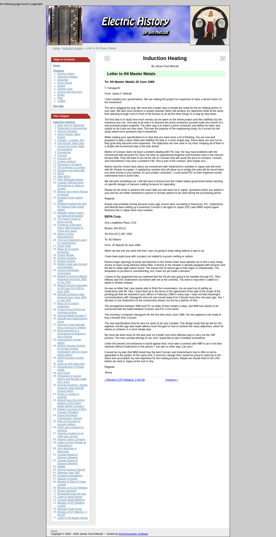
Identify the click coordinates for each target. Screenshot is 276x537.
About (54, 530)
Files (60, 98)
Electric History (66, 73)
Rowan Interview (67, 490)
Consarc (62, 155)
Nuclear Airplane (66, 258)
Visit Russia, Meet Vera (70, 143)
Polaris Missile (65, 255)
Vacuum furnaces (67, 131)
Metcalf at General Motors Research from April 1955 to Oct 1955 (72, 279)
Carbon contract (66, 161)
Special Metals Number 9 (71, 315)
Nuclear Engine (66, 261)
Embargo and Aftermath (71, 170)
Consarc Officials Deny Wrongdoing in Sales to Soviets (70, 185)
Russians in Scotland (69, 164)
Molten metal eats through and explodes (72, 266)
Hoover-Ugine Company (71, 439)
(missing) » (171, 379)
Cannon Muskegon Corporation (68, 272)
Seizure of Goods (67, 478)
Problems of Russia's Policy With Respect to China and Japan (70, 227)
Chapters (58, 70)
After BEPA (63, 176)
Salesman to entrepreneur (72, 128)
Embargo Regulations (69, 475)
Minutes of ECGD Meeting (72, 487)
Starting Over (65, 88)
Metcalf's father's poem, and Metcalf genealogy (71, 214)
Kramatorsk (64, 152)
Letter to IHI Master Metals (72, 518)
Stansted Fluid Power (69, 508)
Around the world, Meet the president (70, 148)
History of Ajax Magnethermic (65, 235)
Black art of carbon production (68, 251)
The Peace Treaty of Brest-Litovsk (69, 220)
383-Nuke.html (76, 363)
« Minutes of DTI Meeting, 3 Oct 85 (125, 379)
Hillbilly (61, 466)
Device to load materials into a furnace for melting (71, 326)
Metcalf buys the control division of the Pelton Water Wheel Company (71, 403)
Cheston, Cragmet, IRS (70, 140)
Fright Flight (64, 246)
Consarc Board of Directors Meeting (67, 456)
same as (62, 363)
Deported (62, 79)
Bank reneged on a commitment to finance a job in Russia (71, 333)
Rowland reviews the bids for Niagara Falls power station (72, 206)
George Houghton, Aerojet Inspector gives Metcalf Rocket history (72, 388)
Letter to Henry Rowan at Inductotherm (71, 444)
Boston (61, 85)
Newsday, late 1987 (68, 472)
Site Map (58, 106)
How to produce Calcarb (71, 469)
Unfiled (61, 101)
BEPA (60, 173)
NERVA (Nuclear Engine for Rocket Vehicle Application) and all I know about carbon (72, 350)
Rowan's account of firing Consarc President (71, 411)
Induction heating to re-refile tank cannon (70, 435)
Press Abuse (64, 82)
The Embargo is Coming (71, 167)
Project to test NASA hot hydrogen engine (71, 311)
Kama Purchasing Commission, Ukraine (69, 417)
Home (56, 48)
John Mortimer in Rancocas (67, 450)
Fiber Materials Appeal (70, 179)
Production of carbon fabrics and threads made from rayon (71, 379)
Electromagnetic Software (133, 533)
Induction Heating (73, 48)
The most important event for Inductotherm (72, 241)
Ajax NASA (63, 372)
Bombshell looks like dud (71, 493)
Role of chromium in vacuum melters (68, 423)
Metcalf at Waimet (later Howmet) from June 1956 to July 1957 (71, 297)
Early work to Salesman (71, 125)
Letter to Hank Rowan (69, 496)
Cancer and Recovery (69, 91)
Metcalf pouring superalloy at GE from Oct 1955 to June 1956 (72, 288)
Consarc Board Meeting (71, 499)
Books (60, 94)
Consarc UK (64, 158)
